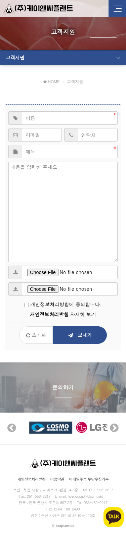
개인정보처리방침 (31, 479)
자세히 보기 (63, 314)
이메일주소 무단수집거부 (89, 479)
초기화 (36, 335)
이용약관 (57, 479)
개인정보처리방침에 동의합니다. (63, 304)
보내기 (80, 335)
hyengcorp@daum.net (85, 496)
